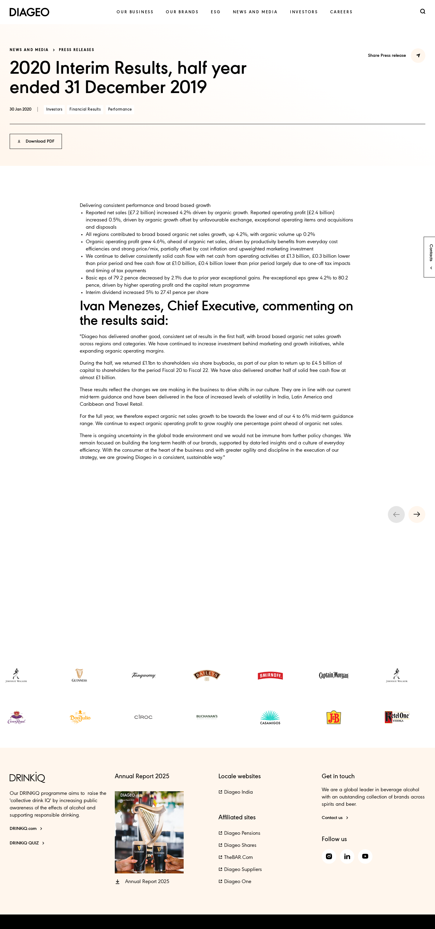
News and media (29, 50)
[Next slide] (416, 514)
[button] (36, 141)
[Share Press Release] (418, 55)
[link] (135, 12)
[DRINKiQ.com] (26, 829)
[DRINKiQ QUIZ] (27, 843)
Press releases (77, 50)
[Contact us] (335, 818)
